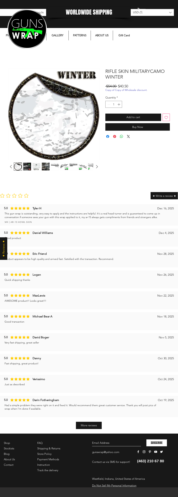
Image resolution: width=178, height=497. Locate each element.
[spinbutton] (114, 104)
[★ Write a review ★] (164, 195)
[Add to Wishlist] (166, 117)
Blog (6, 454)
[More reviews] (89, 425)
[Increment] (119, 104)
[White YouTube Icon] (155, 452)
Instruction (43, 464)
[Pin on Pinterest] (114, 136)
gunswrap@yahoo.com (105, 452)
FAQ (40, 443)
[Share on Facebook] (108, 136)
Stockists (9, 448)
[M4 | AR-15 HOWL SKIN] (40, 222)
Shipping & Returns (48, 448)
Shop (7, 443)
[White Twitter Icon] (161, 452)
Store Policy (44, 454)
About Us (9, 459)
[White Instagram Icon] (144, 452)
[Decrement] (108, 104)
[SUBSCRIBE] (156, 442)
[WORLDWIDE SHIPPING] (89, 12)
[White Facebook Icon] (138, 452)
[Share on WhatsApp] (121, 136)
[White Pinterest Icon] (150, 452)
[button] (151, 11)
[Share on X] (128, 136)
